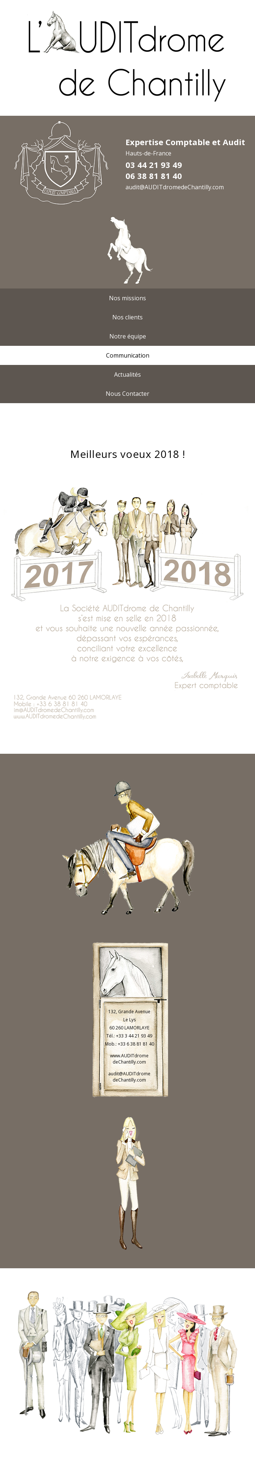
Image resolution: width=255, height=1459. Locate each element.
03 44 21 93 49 (153, 164)
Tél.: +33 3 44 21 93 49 (129, 1036)
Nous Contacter (127, 394)
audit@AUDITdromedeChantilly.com (174, 187)
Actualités (127, 374)
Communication (127, 355)
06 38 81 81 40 (153, 175)
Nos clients (127, 317)
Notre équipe (127, 336)
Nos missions (127, 298)
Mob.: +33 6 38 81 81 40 (129, 1044)
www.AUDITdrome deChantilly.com (129, 1059)
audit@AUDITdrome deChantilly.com (129, 1077)
